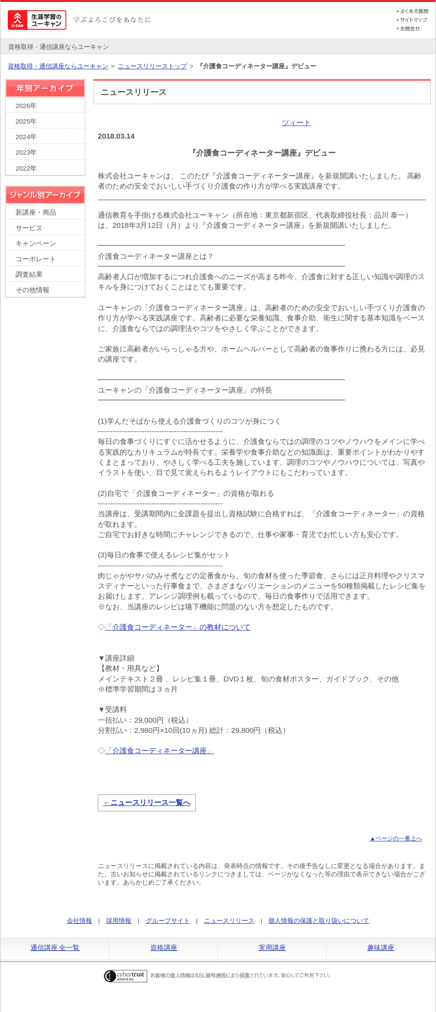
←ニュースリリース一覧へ (146, 802)
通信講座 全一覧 (55, 947)
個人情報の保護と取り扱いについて (318, 920)
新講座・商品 (36, 212)
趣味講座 (380, 947)
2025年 (26, 121)
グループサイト (168, 920)
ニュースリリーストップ (152, 66)
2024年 (26, 137)
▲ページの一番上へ (396, 838)
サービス (29, 228)
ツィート (296, 122)
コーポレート (36, 259)
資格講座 (163, 947)
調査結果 (29, 274)
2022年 (26, 168)
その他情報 (32, 290)
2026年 (26, 106)
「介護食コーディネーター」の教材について (177, 627)
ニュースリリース (229, 920)
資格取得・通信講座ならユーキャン (58, 66)
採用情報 (118, 920)
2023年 (26, 152)
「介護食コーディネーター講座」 (159, 750)
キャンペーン (36, 243)
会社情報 (79, 920)
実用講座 (272, 947)
